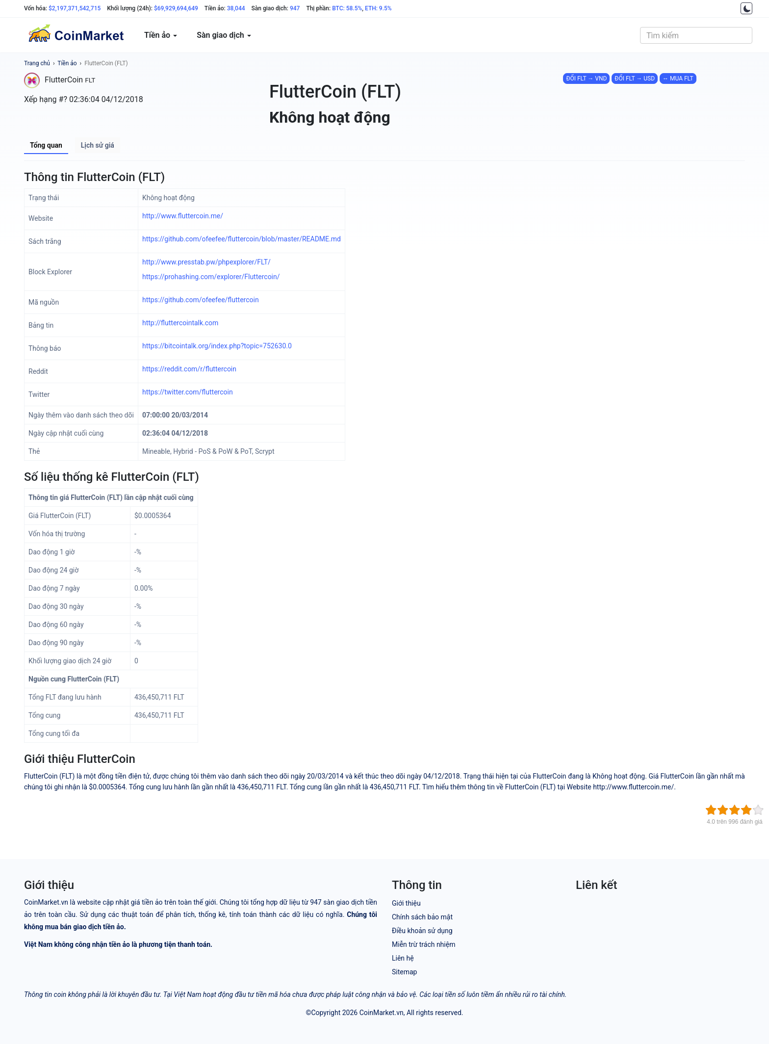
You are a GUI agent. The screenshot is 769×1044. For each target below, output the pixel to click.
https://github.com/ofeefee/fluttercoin (200, 300)
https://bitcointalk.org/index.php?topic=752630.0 (217, 346)
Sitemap (404, 972)
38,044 (236, 8)
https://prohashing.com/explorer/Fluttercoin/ (211, 277)
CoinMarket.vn (381, 1013)
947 (295, 8)
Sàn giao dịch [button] (224, 35)
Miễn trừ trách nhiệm (423, 944)
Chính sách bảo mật (422, 917)
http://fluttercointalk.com (180, 323)
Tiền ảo (67, 63)
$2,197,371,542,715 (75, 8)
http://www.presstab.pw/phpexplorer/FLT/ (206, 262)
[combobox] (696, 35)
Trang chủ (37, 63)
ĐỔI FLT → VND (586, 78)
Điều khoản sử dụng (422, 931)
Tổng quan (46, 145)
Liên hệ (403, 958)
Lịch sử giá (97, 145)
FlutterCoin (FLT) (106, 63)
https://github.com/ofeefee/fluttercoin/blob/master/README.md (241, 239)
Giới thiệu (406, 903)
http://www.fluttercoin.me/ (182, 216)
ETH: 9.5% (378, 8)
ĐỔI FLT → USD (635, 78)
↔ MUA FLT (678, 78)
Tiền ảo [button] (160, 35)
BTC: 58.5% (347, 8)
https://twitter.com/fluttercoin (187, 392)
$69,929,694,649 (176, 8)
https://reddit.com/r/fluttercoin (189, 369)
